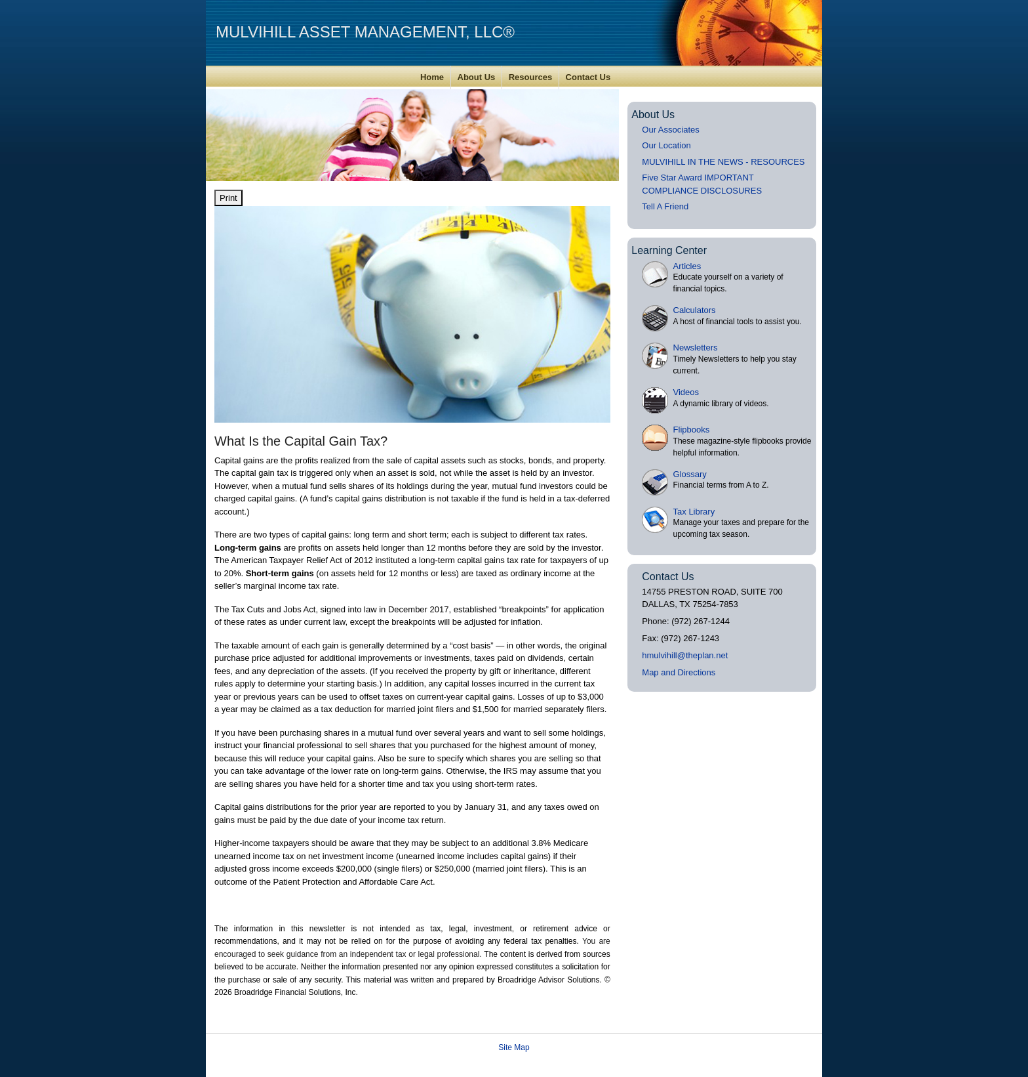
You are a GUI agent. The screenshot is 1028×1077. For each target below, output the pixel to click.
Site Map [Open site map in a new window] (513, 1047)
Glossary (690, 474)
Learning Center (669, 250)
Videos (686, 392)
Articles (687, 266)
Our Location (666, 145)
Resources (530, 77)
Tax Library (694, 512)
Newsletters (695, 347)
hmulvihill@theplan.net (685, 655)
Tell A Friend (665, 206)
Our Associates (670, 130)
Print (228, 198)
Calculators (694, 310)
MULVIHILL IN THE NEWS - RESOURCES (723, 162)
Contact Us (588, 77)
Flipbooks (691, 429)
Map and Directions (678, 672)
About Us (477, 77)
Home (432, 77)
